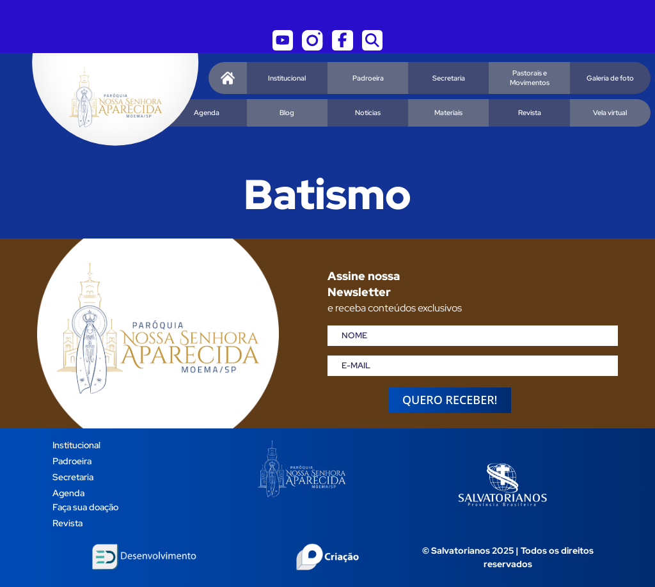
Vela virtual (610, 112)
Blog (287, 112)
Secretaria (448, 78)
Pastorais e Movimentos (529, 77)
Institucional (287, 78)
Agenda (206, 112)
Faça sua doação (85, 507)
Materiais (448, 112)
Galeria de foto (610, 78)
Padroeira (368, 78)
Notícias (368, 112)
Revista (529, 112)
